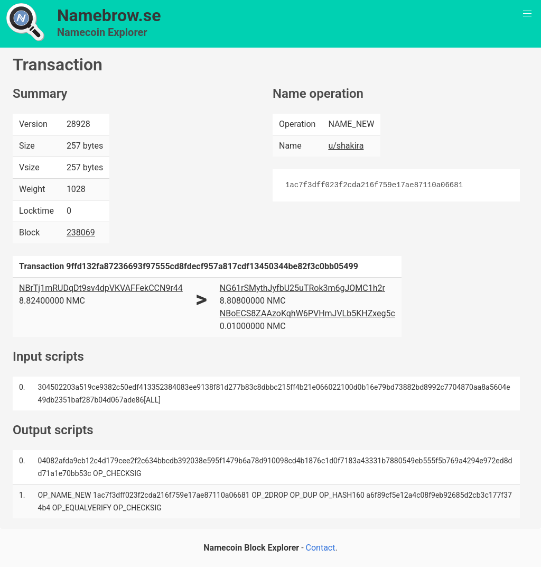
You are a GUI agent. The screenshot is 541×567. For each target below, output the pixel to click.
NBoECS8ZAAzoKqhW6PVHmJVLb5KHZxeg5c (307, 313)
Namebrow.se (109, 15)
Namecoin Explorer (102, 32)
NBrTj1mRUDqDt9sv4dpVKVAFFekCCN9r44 (101, 288)
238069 (81, 232)
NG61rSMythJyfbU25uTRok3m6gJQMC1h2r (302, 288)
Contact (320, 548)
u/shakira (345, 146)
